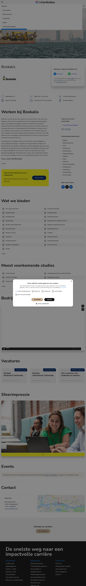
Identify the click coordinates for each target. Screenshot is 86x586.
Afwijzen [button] (49, 299)
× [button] (71, 281)
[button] (43, 304)
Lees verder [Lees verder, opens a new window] (63, 287)
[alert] (43, 293)
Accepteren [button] (37, 299)
